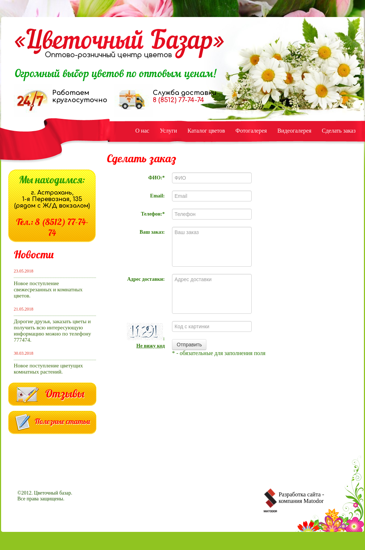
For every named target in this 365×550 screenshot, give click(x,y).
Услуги (168, 131)
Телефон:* (153, 214)
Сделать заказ (339, 131)
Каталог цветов (206, 131)
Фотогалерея (251, 131)
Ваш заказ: (152, 232)
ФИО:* (156, 177)
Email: (157, 196)
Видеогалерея (294, 131)
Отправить (189, 344)
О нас (142, 131)
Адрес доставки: (146, 279)
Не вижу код (151, 346)
